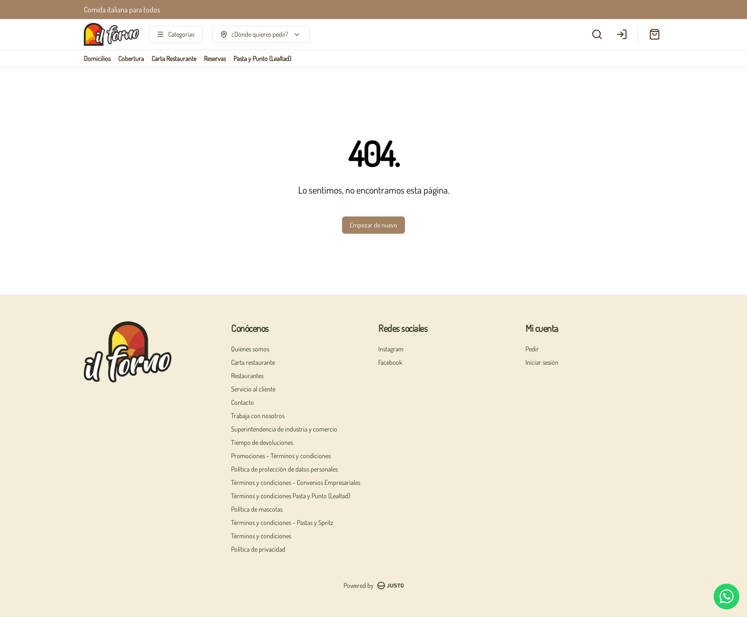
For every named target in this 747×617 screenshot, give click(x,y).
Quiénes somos (250, 349)
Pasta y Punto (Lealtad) (262, 58)
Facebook (390, 362)
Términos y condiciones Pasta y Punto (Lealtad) (290, 496)
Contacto (242, 402)
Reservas (215, 58)
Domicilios (97, 58)
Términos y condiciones (261, 536)
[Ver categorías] (175, 34)
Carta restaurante (253, 362)
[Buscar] (597, 34)
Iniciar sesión (541, 362)
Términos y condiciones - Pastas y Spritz (282, 522)
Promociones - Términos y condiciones (281, 456)
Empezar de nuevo (373, 225)
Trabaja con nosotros (257, 415)
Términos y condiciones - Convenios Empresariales (295, 482)
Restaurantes (247, 375)
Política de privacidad (258, 549)
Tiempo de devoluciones (262, 442)
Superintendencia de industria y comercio (284, 429)
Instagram (391, 349)
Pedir (532, 349)
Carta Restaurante (173, 58)
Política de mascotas (257, 509)
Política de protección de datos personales (284, 469)
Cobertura (131, 58)
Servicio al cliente (253, 389)
